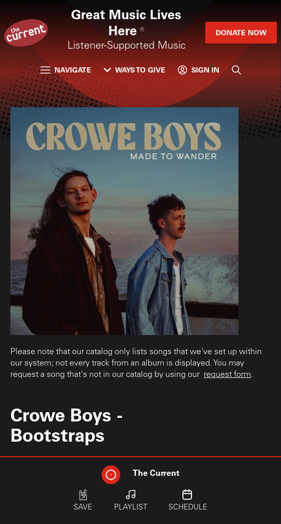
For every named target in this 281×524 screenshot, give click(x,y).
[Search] (236, 70)
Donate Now (241, 32)
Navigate (65, 70)
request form (227, 375)
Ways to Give (134, 70)
